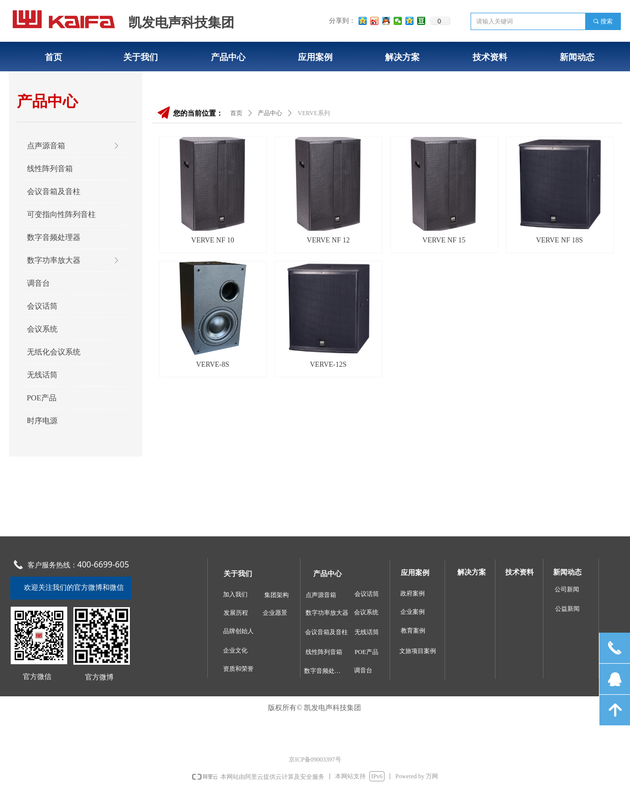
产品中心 (270, 113)
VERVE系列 (314, 113)
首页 (236, 113)
